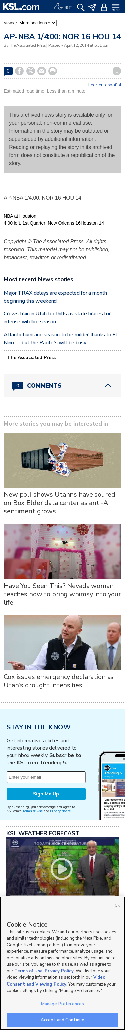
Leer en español (104, 85)
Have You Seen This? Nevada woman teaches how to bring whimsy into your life (62, 594)
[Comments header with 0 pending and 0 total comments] (62, 385)
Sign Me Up (46, 794)
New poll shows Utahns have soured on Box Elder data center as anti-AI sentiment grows (59, 503)
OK (117, 905)
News (9, 23)
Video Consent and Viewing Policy (56, 980)
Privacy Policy (59, 971)
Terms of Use (32, 811)
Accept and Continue (62, 1020)
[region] (62, 963)
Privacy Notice (60, 811)
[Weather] (63, 6)
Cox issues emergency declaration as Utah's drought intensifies (59, 681)
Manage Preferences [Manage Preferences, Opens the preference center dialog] (62, 1004)
